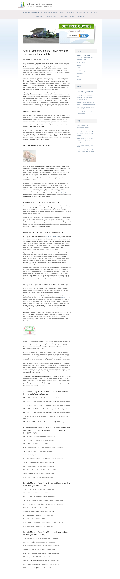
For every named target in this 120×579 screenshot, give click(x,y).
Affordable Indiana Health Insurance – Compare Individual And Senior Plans (48, 12)
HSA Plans (39, 17)
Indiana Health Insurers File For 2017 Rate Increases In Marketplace (86, 146)
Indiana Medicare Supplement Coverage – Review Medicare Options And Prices (84, 97)
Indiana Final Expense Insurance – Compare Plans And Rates (86, 92)
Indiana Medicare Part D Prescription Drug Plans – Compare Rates (83, 127)
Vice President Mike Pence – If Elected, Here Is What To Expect (85, 150)
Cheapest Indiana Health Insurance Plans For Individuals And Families (86, 103)
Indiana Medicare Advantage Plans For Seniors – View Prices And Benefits (86, 133)
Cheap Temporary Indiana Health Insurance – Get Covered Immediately (85, 140)
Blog (72, 17)
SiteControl (46, 59)
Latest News (63, 17)
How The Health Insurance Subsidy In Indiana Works (86, 112)
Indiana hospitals (61, 192)
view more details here (52, 236)
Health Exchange (50, 17)
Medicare (63, 297)
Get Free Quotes (82, 12)
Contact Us (80, 17)
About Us (94, 12)
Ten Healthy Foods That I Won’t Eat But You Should (85, 108)
